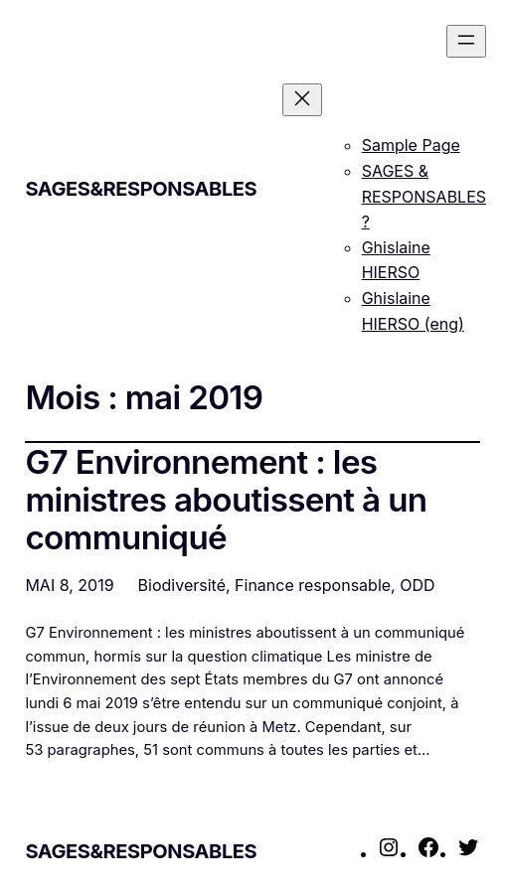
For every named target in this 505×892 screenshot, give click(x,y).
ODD (417, 585)
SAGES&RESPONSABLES (140, 189)
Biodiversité (182, 585)
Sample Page (411, 145)
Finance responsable (313, 585)
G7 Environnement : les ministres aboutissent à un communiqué (225, 500)
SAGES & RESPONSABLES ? (424, 196)
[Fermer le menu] (302, 99)
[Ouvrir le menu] (466, 41)
